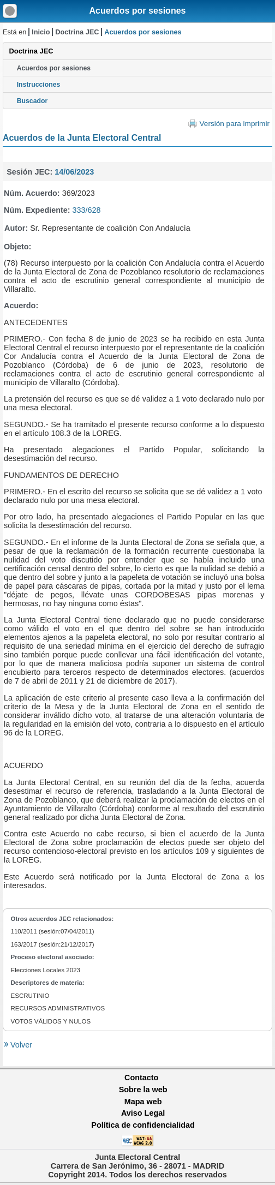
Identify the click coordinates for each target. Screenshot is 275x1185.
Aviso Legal (143, 1113)
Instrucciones (39, 84)
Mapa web (143, 1101)
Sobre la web (143, 1089)
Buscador (32, 101)
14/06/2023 (74, 171)
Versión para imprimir (235, 123)
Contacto (141, 1077)
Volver (20, 1044)
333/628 (87, 210)
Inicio (41, 32)
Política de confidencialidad (143, 1125)
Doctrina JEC (77, 32)
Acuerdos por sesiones (137, 10)
